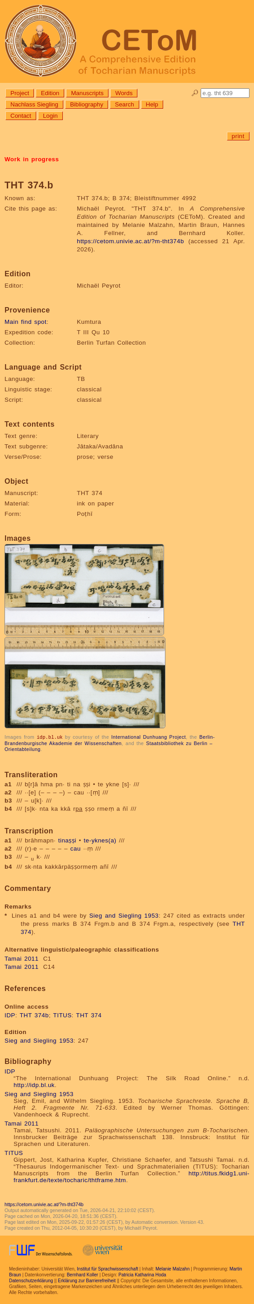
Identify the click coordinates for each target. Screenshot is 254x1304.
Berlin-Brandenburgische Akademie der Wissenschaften (110, 740)
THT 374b (34, 1014)
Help (152, 104)
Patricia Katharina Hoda (142, 1274)
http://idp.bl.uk (34, 1084)
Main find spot (26, 321)
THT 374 (89, 1014)
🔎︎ (195, 93)
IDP (10, 1014)
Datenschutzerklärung (31, 1280)
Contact (20, 115)
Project (19, 93)
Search (124, 104)
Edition (50, 93)
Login (50, 115)
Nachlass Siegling (34, 104)
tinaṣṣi (67, 840)
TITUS (62, 1014)
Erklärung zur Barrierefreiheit (87, 1280)
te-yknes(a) (100, 840)
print (238, 136)
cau (76, 848)
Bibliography (86, 104)
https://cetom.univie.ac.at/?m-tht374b (130, 241)
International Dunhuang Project (148, 737)
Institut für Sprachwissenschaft (107, 1268)
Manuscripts (87, 93)
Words (123, 93)
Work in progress (32, 159)
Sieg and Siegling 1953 (124, 915)
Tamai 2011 (21, 958)
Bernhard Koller (82, 1274)
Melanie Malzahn (172, 1268)
